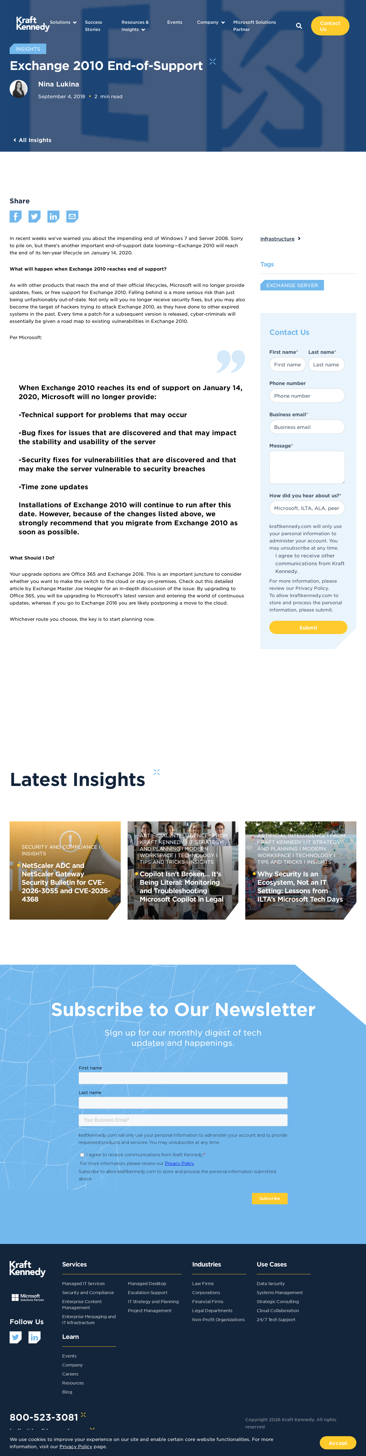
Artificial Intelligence (174, 835)
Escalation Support (147, 1292)
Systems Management (280, 1292)
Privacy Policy (311, 588)
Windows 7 (174, 238)
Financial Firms (207, 1301)
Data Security (271, 1283)
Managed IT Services (83, 1283)
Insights (201, 862)
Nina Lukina (58, 84)
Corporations (206, 1292)
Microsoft (30, 337)
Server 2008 (213, 238)
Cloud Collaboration (278, 1310)
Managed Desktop (147, 1283)
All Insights (35, 140)
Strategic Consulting (278, 1301)
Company (208, 22)
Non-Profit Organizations (218, 1319)
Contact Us (330, 26)
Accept (338, 1443)
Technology (196, 855)
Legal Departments (212, 1310)
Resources (73, 1382)
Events (174, 22)
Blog (67, 1391)
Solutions (60, 22)
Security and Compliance (59, 847)
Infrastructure (277, 238)
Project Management (149, 1310)
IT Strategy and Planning (153, 1301)
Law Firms (203, 1283)
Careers (70, 1373)
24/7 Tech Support (276, 1319)
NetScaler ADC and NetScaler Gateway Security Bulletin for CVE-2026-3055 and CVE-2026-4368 (66, 882)
